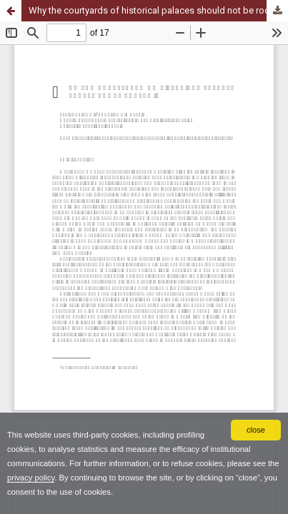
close (256, 429)
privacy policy (30, 477)
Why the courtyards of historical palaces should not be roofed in (158, 10)
